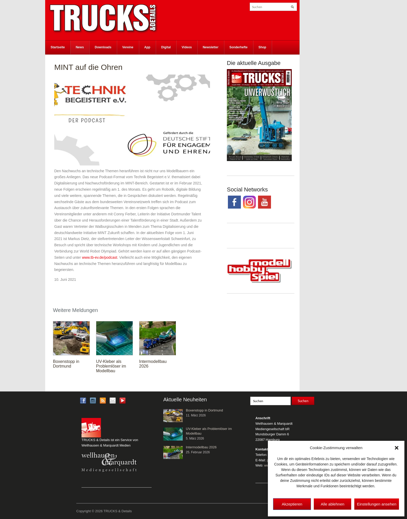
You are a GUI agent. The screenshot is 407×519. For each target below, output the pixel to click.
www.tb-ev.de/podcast (99, 257)
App (147, 47)
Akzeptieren (292, 504)
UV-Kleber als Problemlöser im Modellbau (111, 366)
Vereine (127, 47)
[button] (396, 447)
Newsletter (211, 47)
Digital (166, 47)
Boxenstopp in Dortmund (66, 363)
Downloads (103, 47)
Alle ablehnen (332, 504)
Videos (187, 47)
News (80, 47)
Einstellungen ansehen (376, 504)
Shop (262, 47)
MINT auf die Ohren (88, 67)
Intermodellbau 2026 (201, 447)
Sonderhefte (238, 47)
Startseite (58, 47)
